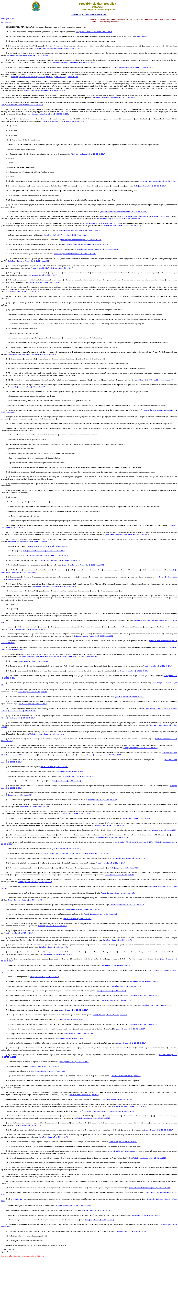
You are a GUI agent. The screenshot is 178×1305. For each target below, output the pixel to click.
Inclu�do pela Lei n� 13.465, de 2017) (111, 991)
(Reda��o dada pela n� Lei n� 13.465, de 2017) (158, 181)
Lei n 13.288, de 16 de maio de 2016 (92, 1111)
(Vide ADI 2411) (60, 77)
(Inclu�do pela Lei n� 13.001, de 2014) (33, 661)
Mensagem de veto (8, 19)
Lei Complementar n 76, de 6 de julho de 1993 (99, 223)
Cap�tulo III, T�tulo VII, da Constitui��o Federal (94, 32)
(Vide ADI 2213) (72, 77)
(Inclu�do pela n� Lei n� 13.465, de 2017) (44, 282)
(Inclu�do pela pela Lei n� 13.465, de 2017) (150, 186)
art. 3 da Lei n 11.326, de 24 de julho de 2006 (61, 853)
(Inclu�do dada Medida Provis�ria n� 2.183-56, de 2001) (47, 546)
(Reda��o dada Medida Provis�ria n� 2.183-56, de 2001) (127, 534)
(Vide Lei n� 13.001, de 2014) (73, 656)
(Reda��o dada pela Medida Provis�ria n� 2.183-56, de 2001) (57, 48)
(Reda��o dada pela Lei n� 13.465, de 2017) (88, 154)
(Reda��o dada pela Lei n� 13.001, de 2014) (46, 734)
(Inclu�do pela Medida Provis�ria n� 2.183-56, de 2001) (28, 55)
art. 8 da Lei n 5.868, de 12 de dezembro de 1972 (134, 842)
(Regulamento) (142, 36)
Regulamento (6, 22)
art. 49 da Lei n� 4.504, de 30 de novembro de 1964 (155, 380)
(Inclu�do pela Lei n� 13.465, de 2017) (42, 275)
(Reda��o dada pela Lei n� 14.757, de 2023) (28, 387)
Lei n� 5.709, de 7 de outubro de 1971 (123, 1142)
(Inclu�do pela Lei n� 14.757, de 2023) (74, 1062)
